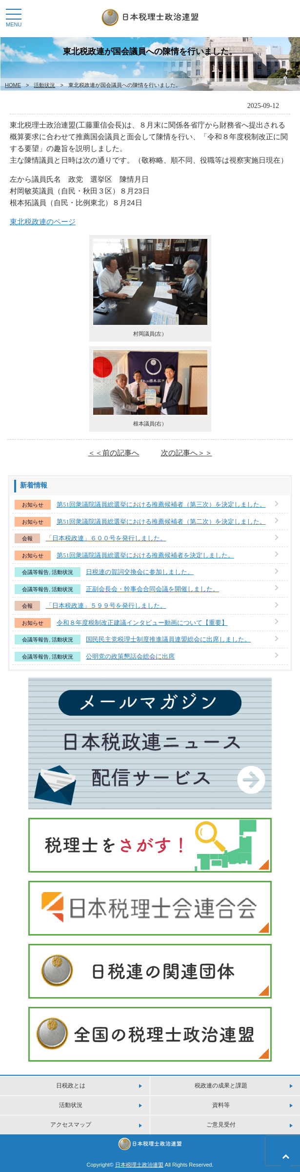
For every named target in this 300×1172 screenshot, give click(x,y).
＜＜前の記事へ (113, 452)
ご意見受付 (221, 1124)
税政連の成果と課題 (221, 1085)
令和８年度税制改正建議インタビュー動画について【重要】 (142, 622)
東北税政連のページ (43, 221)
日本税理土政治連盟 (139, 1165)
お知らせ (32, 505)
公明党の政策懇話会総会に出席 (130, 656)
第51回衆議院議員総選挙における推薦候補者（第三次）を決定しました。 (161, 504)
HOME (13, 85)
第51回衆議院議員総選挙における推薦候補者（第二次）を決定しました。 (161, 521)
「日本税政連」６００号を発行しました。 (106, 538)
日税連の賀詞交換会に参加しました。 (140, 571)
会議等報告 (35, 572)
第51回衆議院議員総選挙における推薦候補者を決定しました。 (145, 555)
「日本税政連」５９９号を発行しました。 (106, 605)
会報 (27, 538)
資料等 (221, 1105)
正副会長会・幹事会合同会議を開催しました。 (152, 589)
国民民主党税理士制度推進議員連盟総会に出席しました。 (168, 639)
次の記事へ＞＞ (186, 452)
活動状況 (44, 85)
